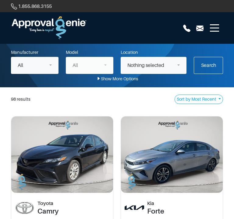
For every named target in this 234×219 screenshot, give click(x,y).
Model (72, 52)
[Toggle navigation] (214, 28)
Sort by (197, 99)
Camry (47, 211)
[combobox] (34, 65)
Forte (155, 211)
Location (129, 52)
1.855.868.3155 (35, 6)
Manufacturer (24, 52)
